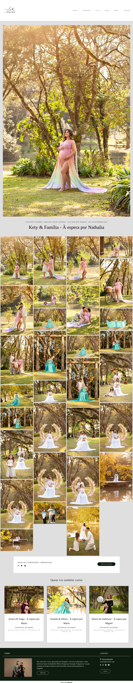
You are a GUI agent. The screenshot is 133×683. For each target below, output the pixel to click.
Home (74, 10)
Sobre (116, 10)
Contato (127, 10)
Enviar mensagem (107, 659)
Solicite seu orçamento (106, 564)
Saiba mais (43, 673)
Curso (97, 10)
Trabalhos (86, 10)
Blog (107, 10)
